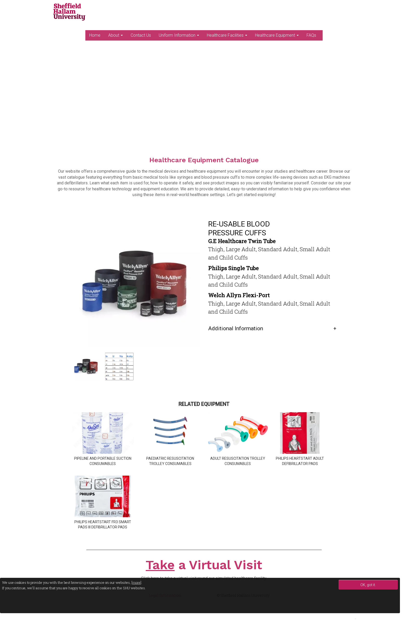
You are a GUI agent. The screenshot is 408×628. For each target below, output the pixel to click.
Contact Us (141, 35)
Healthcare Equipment (277, 35)
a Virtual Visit (204, 564)
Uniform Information (179, 35)
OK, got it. (368, 585)
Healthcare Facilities (227, 35)
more (136, 582)
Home (94, 35)
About (115, 35)
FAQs (311, 35)
